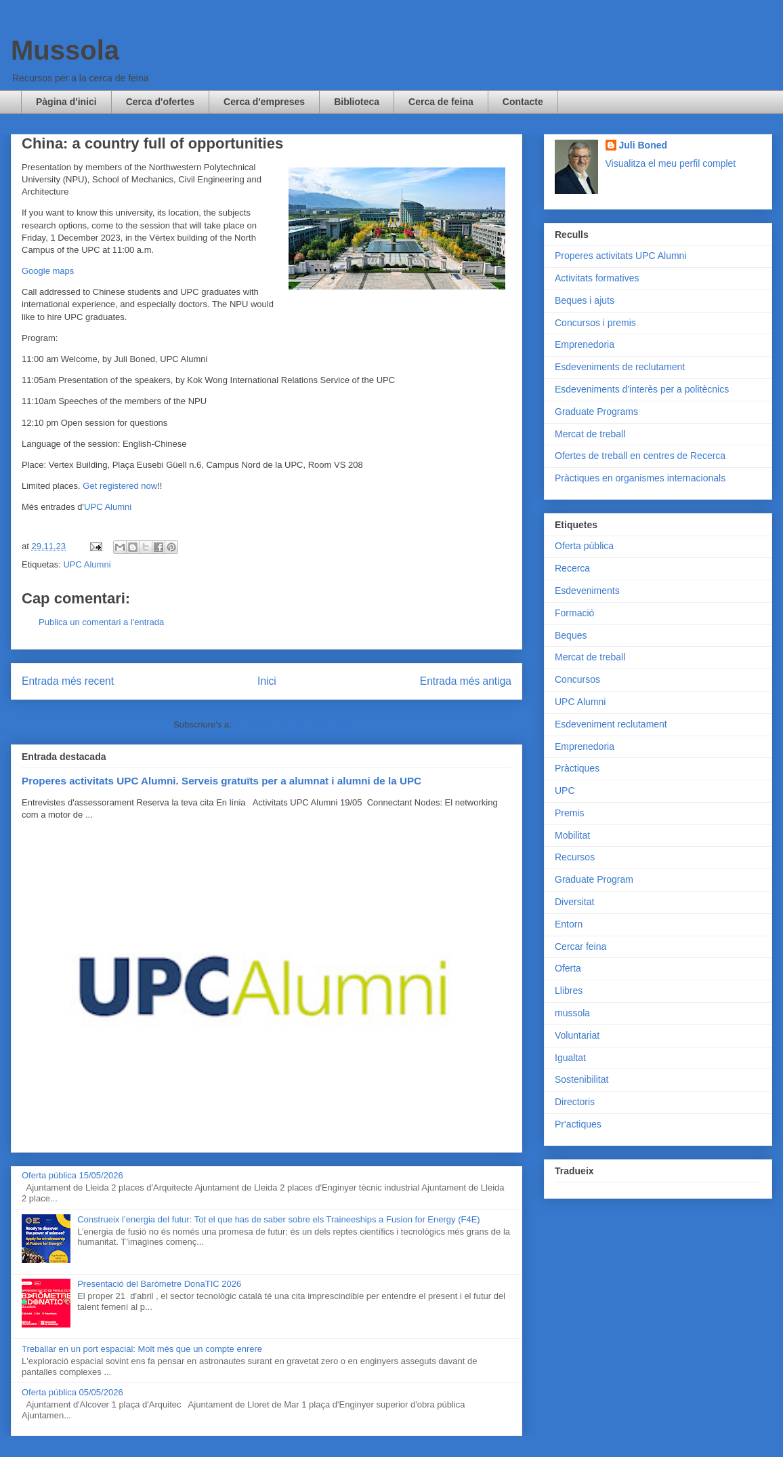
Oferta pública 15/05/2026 (72, 1175)
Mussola (65, 50)
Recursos (575, 857)
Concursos (577, 679)
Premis (570, 812)
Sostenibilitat (581, 1079)
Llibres (569, 990)
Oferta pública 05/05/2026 (72, 1392)
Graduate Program (594, 879)
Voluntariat (577, 1035)
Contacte (523, 101)
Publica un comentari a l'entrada (101, 622)
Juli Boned (643, 145)
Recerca (572, 568)
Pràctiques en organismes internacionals (640, 478)
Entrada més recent (68, 681)
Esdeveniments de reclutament (620, 366)
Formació (574, 612)
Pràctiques (577, 768)
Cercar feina (580, 946)
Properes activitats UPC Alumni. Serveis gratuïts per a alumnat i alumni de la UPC (221, 780)
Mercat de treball (590, 433)
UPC (565, 790)
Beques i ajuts (584, 300)
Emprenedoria (584, 344)
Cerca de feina (440, 101)
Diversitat (574, 901)
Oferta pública (584, 545)
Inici (266, 681)
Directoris (575, 1101)
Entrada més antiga (465, 681)
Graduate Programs (596, 411)
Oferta (568, 968)
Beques (571, 635)
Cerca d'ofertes (160, 101)
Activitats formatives (597, 278)
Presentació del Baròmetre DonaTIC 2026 (159, 1284)
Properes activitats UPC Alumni (621, 255)
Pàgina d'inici (66, 101)
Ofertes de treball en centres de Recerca (640, 455)
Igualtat (570, 1057)
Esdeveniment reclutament (611, 724)
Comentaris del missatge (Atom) (297, 724)
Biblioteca (356, 101)
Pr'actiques (578, 1124)
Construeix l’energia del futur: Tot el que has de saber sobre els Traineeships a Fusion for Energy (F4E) (278, 1219)
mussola (572, 1012)
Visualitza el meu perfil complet (671, 163)
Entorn (569, 924)
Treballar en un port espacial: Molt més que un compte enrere (142, 1349)
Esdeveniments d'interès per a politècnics (642, 389)
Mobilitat (572, 835)
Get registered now (120, 486)
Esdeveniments (587, 590)
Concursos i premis (595, 322)
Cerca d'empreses (264, 101)
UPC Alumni (107, 507)
